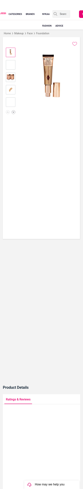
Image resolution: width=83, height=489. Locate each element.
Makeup (19, 33)
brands (30, 14)
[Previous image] (8, 112)
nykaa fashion (47, 20)
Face (30, 33)
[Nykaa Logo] (3, 13)
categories (15, 14)
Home (7, 33)
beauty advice (59, 20)
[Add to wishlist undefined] (74, 44)
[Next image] (13, 112)
